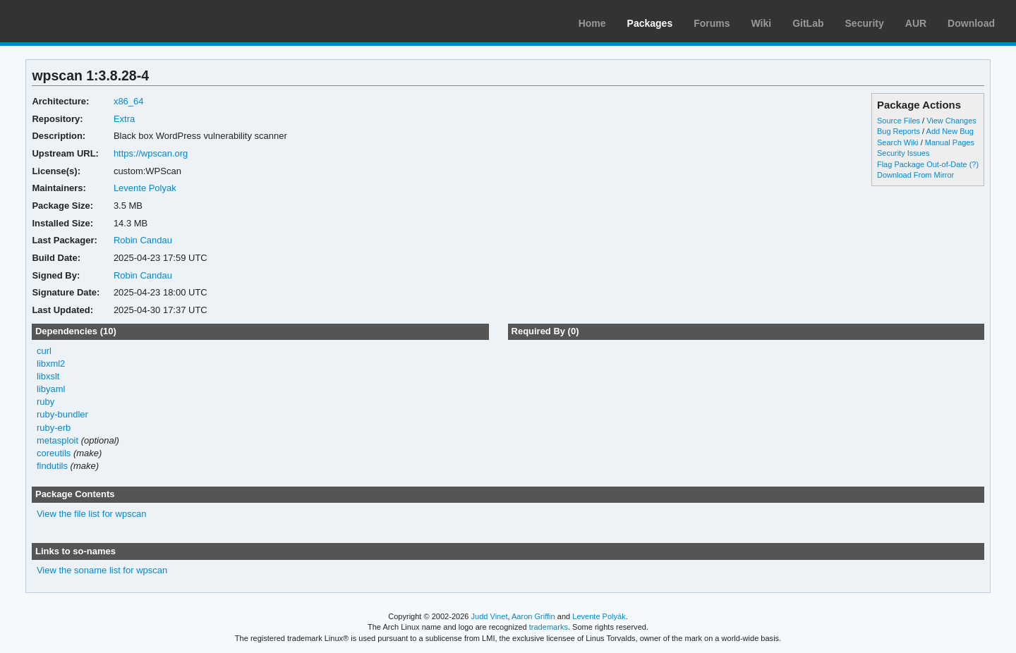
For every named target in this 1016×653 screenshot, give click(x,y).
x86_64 (129, 101)
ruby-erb (54, 427)
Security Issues (903, 153)
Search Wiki (898, 142)
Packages (650, 23)
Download (971, 23)
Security (864, 23)
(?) (974, 164)
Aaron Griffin (533, 616)
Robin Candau (143, 240)
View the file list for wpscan (92, 513)
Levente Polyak (145, 188)
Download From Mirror (915, 175)
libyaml (51, 389)
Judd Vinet (489, 616)
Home (592, 23)
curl (44, 351)
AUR (915, 23)
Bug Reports (898, 131)
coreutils (54, 453)
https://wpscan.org (151, 153)
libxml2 (51, 363)
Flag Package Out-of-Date (922, 164)
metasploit (57, 440)
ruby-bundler (62, 414)
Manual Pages (949, 142)
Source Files (898, 120)
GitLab (807, 23)
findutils (52, 465)
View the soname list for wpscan (102, 570)
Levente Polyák (598, 616)
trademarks (548, 627)
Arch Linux (78, 21)
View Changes (951, 120)
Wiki (761, 23)
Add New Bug (950, 131)
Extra (124, 119)
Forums (712, 23)
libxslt (48, 376)
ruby (45, 401)
